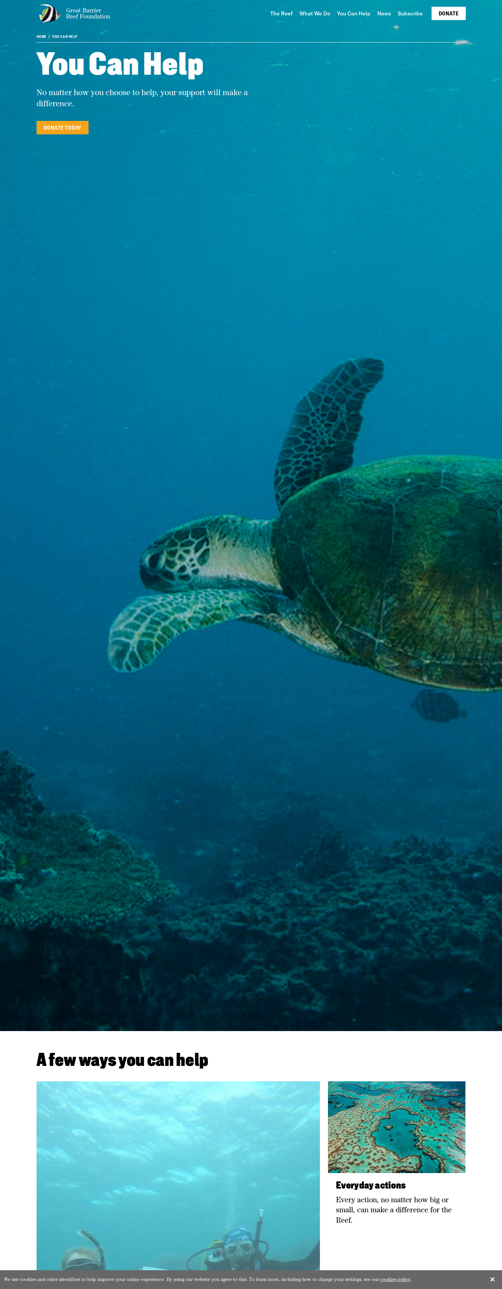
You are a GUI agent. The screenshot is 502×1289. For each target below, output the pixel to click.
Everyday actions (371, 1186)
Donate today (63, 127)
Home (42, 36)
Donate (449, 13)
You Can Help (64, 36)
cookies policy (395, 1279)
